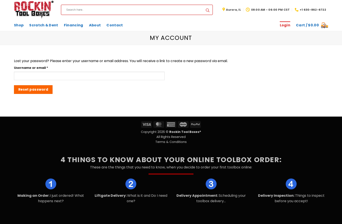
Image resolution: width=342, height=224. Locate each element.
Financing (73, 25)
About (95, 25)
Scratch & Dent (43, 25)
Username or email (38, 67)
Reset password (33, 89)
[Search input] (134, 10)
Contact (114, 25)
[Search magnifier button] (208, 10)
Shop (19, 25)
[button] (312, 25)
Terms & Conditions (171, 142)
